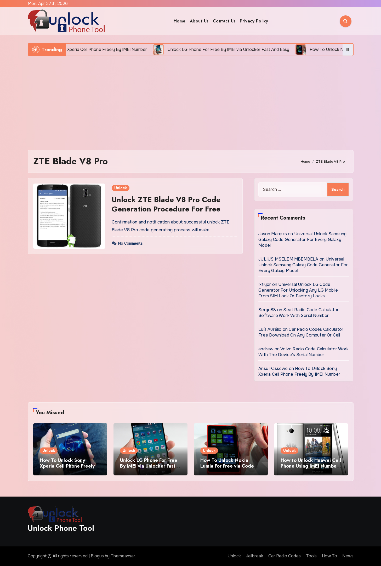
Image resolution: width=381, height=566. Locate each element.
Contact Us (224, 21)
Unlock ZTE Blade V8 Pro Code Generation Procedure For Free (166, 204)
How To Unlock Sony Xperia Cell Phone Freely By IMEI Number (299, 371)
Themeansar (123, 556)
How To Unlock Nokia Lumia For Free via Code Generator (227, 466)
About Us (199, 21)
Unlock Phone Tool (61, 528)
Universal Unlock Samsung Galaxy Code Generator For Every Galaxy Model (302, 239)
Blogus (97, 556)
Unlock (120, 188)
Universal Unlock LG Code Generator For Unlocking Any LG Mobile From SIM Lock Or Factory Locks (298, 290)
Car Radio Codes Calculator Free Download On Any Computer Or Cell (300, 332)
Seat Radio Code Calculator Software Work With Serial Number (298, 312)
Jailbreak (254, 556)
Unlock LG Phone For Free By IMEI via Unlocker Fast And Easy (148, 466)
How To (329, 556)
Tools (311, 556)
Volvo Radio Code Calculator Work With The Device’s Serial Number (303, 351)
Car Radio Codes (284, 556)
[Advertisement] (191, 100)
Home (180, 21)
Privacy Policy (254, 21)
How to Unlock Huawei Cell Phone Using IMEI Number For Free (311, 466)
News (348, 556)
